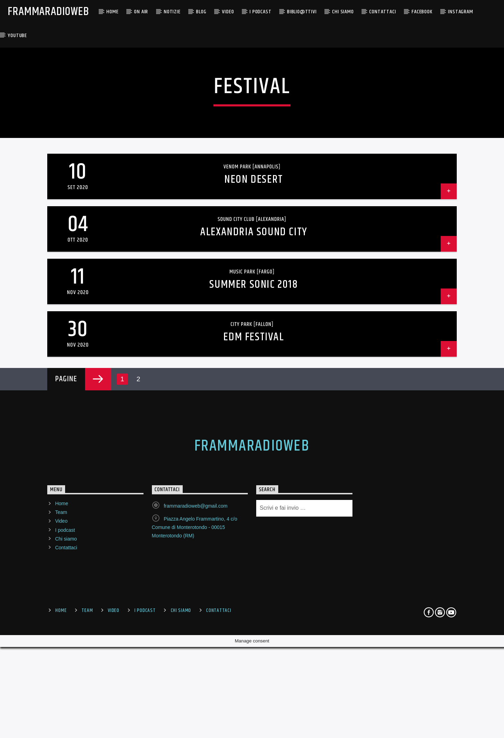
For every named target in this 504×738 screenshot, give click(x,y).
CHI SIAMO (343, 11)
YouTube (17, 35)
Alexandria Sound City (253, 408)
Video (228, 11)
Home (112, 11)
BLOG (201, 11)
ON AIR (141, 11)
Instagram (460, 11)
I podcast (65, 706)
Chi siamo (66, 715)
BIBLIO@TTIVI (302, 11)
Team (61, 689)
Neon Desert (253, 356)
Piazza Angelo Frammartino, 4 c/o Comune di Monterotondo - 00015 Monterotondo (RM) (194, 704)
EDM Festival (253, 513)
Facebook (422, 11)
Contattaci (382, 11)
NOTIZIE (172, 11)
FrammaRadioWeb (48, 12)
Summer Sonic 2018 (253, 461)
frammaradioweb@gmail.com (195, 682)
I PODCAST (260, 11)
